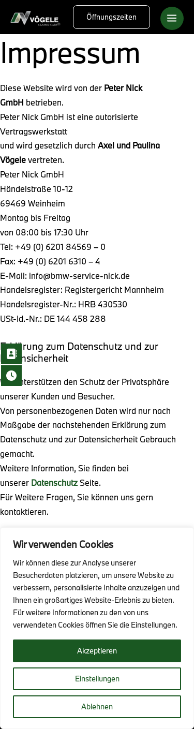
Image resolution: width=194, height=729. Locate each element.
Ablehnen (97, 706)
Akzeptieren (97, 651)
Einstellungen (97, 678)
